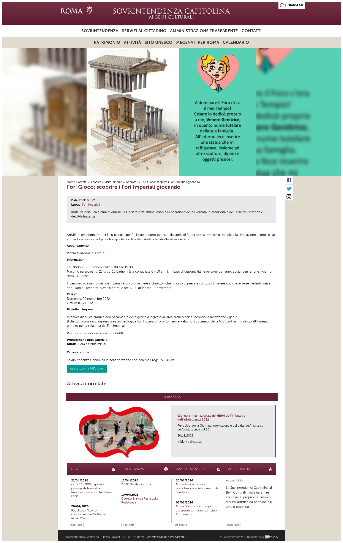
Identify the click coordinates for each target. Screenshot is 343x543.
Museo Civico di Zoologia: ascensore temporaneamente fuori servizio (196, 510)
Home (71, 182)
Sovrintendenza (99, 30)
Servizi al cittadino (144, 30)
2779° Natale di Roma (136, 484)
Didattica (95, 182)
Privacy (273, 536)
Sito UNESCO (158, 42)
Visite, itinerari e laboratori (121, 182)
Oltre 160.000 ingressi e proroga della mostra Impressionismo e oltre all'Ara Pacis (91, 490)
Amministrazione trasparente (204, 30)
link (273, 453)
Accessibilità (234, 480)
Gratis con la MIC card (87, 368)
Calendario (236, 42)
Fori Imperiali (91, 204)
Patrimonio (107, 42)
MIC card (225, 321)
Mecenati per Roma (197, 42)
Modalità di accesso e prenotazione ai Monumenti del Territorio (197, 488)
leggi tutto (76, 524)
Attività (132, 42)
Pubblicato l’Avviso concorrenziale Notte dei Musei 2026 (88, 514)
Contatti (252, 30)
